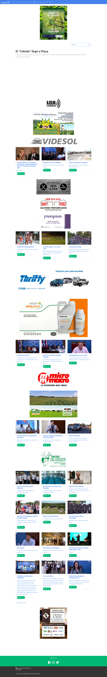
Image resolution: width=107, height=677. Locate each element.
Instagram (43, 2)
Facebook (36, 2)
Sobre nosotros (25, 2)
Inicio (13, 2)
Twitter (49, 2)
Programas (18, 2)
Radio (31, 2)
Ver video (21, 173)
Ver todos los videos (21, 602)
